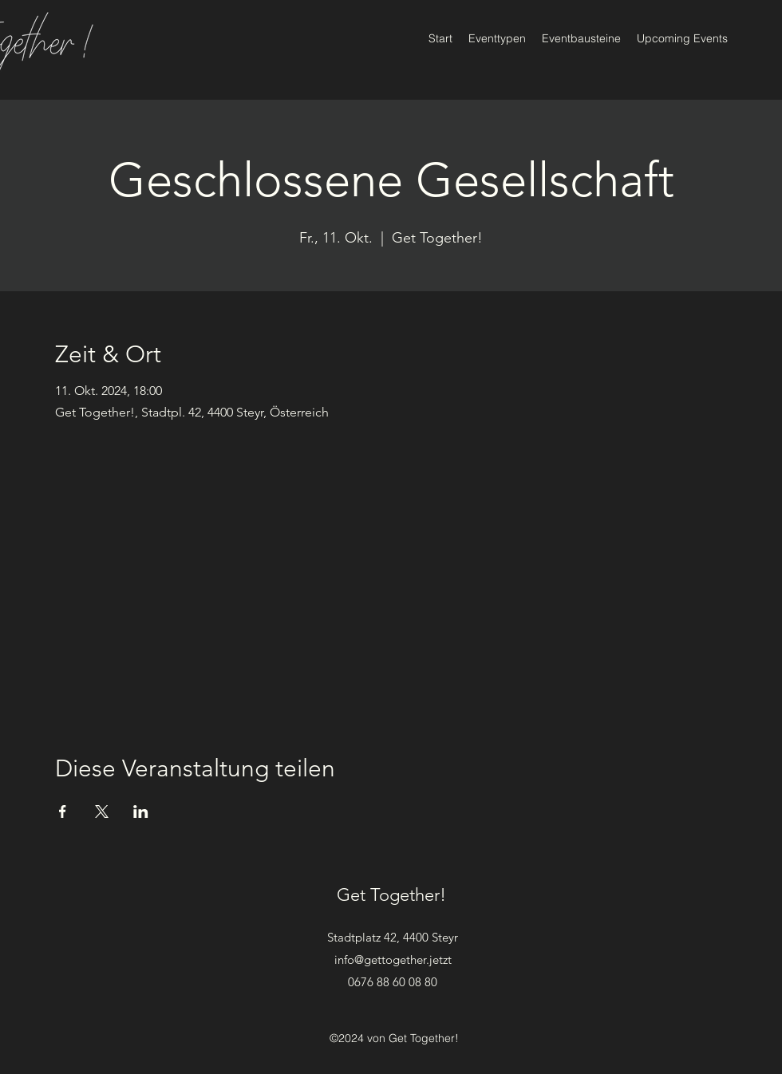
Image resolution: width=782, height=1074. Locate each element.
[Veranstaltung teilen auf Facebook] (62, 811)
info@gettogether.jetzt (393, 959)
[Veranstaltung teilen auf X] (101, 811)
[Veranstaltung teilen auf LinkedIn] (140, 811)
